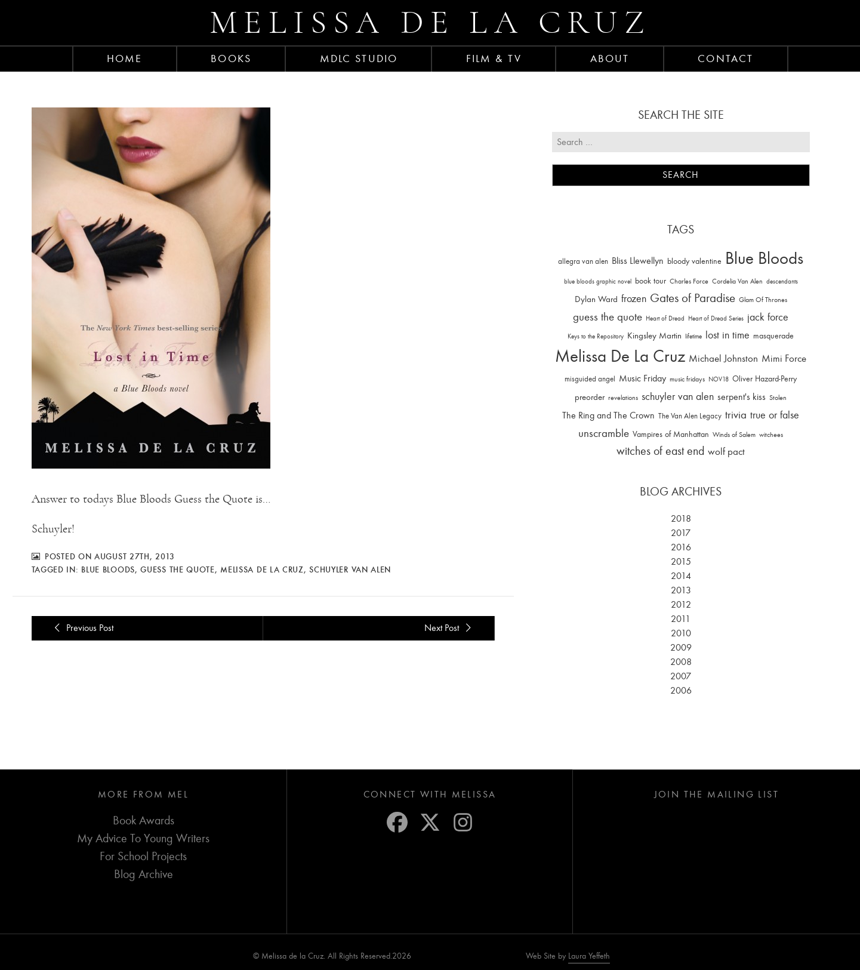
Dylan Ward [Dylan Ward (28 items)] (596, 299)
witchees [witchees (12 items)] (771, 435)
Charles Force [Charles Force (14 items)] (689, 281)
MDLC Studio (358, 58)
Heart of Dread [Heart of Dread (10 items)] (665, 318)
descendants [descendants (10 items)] (782, 281)
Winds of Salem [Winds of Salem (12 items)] (734, 435)
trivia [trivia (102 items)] (736, 414)
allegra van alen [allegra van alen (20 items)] (583, 261)
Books (231, 58)
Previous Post (82, 628)
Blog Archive (143, 874)
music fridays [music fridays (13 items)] (687, 379)
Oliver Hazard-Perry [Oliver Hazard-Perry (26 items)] (764, 379)
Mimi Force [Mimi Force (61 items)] (784, 358)
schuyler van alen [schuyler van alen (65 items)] (678, 396)
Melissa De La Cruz (262, 569)
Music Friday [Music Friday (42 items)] (642, 378)
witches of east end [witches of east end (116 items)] (660, 451)
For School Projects (143, 856)
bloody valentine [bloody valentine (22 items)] (694, 261)
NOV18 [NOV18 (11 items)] (718, 379)
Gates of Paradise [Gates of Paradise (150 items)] (692, 298)
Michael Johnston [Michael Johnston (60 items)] (723, 358)
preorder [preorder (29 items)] (590, 397)
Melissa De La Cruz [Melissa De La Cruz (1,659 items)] (620, 356)
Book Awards (143, 820)
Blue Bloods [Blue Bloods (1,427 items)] (764, 258)
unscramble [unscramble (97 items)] (603, 433)
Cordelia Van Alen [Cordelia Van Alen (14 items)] (737, 281)
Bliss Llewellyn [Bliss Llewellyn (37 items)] (638, 260)
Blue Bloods (108, 569)
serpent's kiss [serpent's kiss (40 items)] (741, 397)
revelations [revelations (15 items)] (623, 397)
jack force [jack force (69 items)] (767, 317)
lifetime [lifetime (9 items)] (693, 336)
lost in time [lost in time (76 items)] (727, 335)
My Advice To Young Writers (143, 838)
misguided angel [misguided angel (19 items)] (590, 378)
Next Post (449, 628)
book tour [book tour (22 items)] (650, 280)
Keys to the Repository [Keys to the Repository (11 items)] (596, 336)
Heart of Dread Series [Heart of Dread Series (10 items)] (716, 318)
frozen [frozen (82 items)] (633, 298)
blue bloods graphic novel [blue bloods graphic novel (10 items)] (597, 281)
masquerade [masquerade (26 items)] (773, 336)
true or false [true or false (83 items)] (774, 415)
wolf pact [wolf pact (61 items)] (726, 451)
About (610, 58)
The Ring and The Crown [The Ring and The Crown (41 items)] (608, 415)
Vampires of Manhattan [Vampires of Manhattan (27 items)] (671, 434)
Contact (725, 58)
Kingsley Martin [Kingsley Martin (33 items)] (654, 335)
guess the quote (177, 569)
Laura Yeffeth (589, 956)
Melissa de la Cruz (430, 22)
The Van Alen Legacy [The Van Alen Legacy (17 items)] (690, 415)
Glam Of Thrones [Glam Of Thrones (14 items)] (763, 299)
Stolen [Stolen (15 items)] (778, 397)
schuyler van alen (350, 569)
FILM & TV (494, 58)
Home (124, 58)
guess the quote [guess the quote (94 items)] (607, 317)
